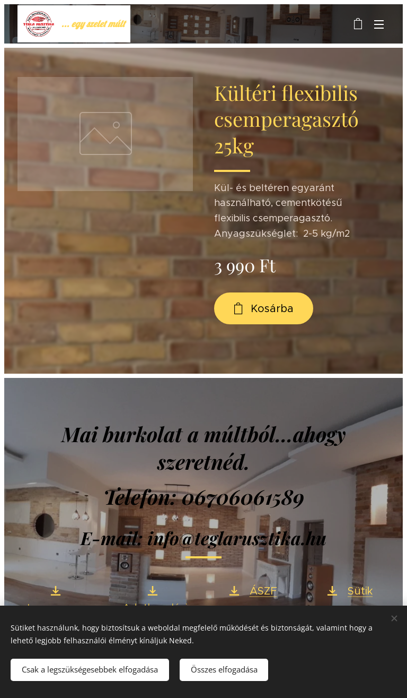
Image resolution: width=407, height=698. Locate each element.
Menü (379, 24)
